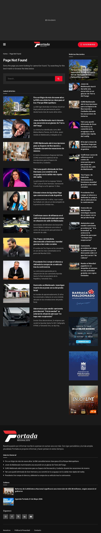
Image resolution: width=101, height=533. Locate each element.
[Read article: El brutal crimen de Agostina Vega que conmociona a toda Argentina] (16, 200)
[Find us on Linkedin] (24, 516)
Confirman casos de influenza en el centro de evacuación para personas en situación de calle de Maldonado (48, 218)
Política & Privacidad (22, 530)
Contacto (37, 530)
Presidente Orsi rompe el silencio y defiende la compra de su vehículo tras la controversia (48, 264)
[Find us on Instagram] (5, 516)
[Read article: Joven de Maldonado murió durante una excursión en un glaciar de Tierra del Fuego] (16, 128)
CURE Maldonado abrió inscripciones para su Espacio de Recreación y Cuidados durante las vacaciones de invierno (89, 109)
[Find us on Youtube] (30, 516)
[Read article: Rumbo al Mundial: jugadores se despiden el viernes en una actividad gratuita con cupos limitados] (74, 266)
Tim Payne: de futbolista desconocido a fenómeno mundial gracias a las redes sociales (47, 241)
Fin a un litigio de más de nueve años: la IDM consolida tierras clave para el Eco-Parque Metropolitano (48, 100)
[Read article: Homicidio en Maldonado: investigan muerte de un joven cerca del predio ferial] (16, 293)
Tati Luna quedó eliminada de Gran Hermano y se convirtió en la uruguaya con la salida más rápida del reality (88, 129)
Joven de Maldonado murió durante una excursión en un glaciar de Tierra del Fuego (48, 123)
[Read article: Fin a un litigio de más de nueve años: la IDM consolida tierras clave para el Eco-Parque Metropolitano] (16, 105)
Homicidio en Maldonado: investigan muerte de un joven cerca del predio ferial (48, 287)
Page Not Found (15, 54)
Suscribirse (87, 45)
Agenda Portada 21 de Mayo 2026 (28, 499)
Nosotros (6, 530)
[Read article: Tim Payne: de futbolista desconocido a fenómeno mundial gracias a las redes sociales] (16, 247)
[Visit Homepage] (42, 44)
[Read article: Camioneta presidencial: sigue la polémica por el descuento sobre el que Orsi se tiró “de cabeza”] (74, 248)
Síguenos (50, 20)
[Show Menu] (4, 44)
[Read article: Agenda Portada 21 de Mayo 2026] (8, 501)
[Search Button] (58, 78)
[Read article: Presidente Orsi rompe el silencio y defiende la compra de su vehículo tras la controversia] (16, 270)
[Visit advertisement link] (83, 297)
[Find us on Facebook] (11, 516)
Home (5, 54)
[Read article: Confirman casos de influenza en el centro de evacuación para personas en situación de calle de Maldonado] (16, 223)
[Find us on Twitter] (18, 516)
